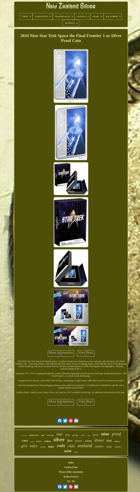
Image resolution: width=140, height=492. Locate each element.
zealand (85, 445)
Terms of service (70, 476)
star (59, 434)
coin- (83, 435)
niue (105, 433)
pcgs (32, 441)
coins (109, 446)
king (67, 435)
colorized (24, 435)
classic (118, 446)
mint (67, 451)
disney (99, 440)
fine (89, 435)
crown (88, 441)
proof (116, 433)
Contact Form (71, 467)
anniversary (34, 435)
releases (39, 441)
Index (71, 462)
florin (95, 434)
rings (76, 452)
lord (42, 435)
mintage (50, 435)
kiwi (109, 440)
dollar (51, 446)
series (42, 447)
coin (61, 445)
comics (99, 446)
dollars (78, 440)
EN (68, 481)
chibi (71, 446)
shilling (47, 441)
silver (59, 439)
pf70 (24, 446)
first (69, 440)
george (75, 435)
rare (25, 440)
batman (117, 441)
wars (33, 446)
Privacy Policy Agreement (71, 472)
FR (73, 481)
